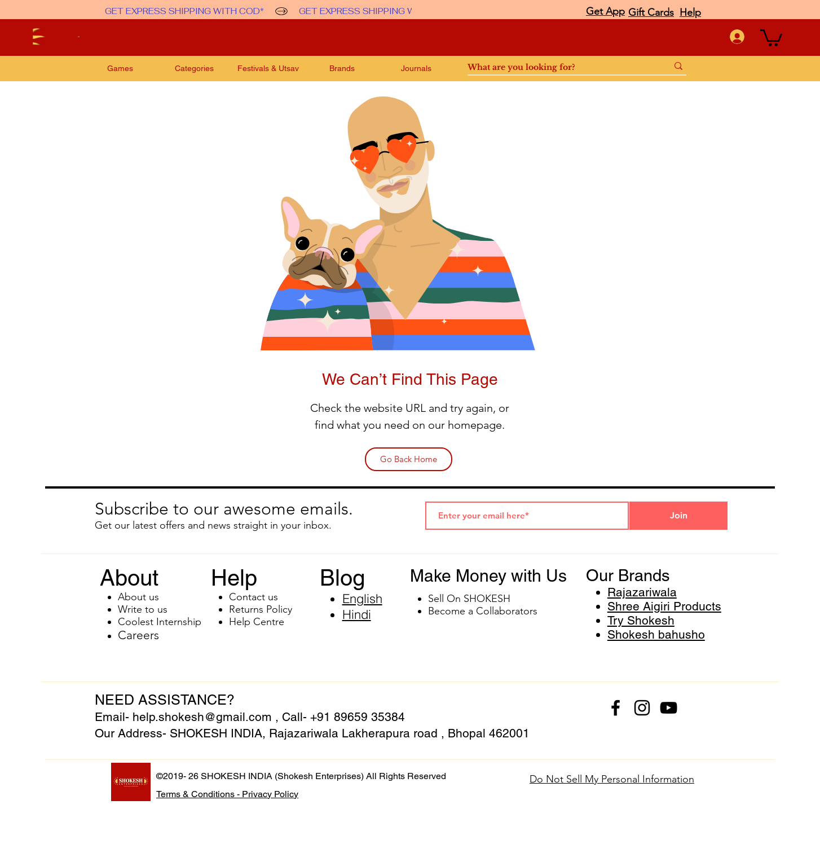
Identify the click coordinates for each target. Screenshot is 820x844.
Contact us (253, 597)
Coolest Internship (159, 622)
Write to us (142, 609)
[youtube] (668, 707)
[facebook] (615, 707)
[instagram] (642, 707)
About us (138, 597)
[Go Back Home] (408, 459)
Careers (138, 635)
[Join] (678, 516)
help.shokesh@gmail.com (202, 717)
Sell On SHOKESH (469, 598)
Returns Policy (260, 609)
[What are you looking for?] (559, 68)
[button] (771, 37)
